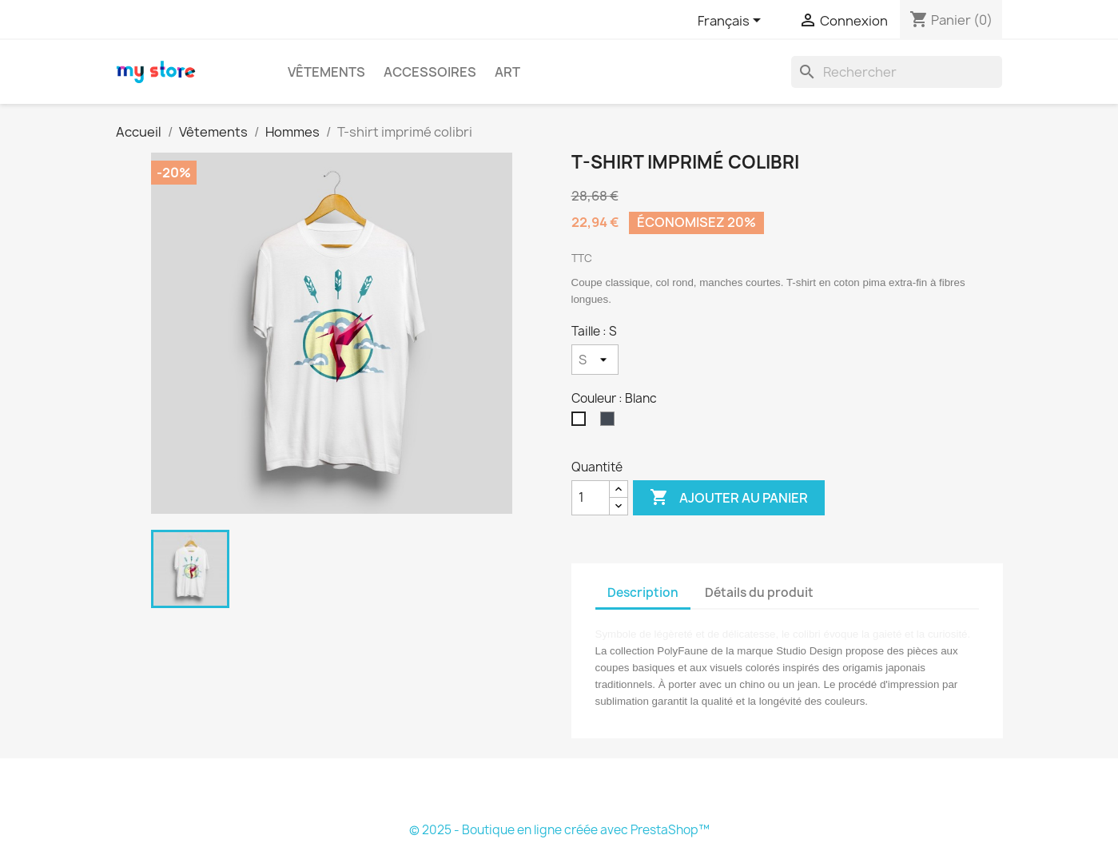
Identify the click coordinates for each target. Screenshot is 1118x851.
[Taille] (595, 359)
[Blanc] (581, 423)
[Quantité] (590, 497)
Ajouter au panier (729, 497)
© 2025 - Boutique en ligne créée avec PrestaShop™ (559, 829)
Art (507, 72)
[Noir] (610, 423)
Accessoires (430, 72)
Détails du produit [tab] (759, 592)
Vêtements (326, 72)
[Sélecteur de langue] (732, 21)
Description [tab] (642, 592)
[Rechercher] (896, 72)
